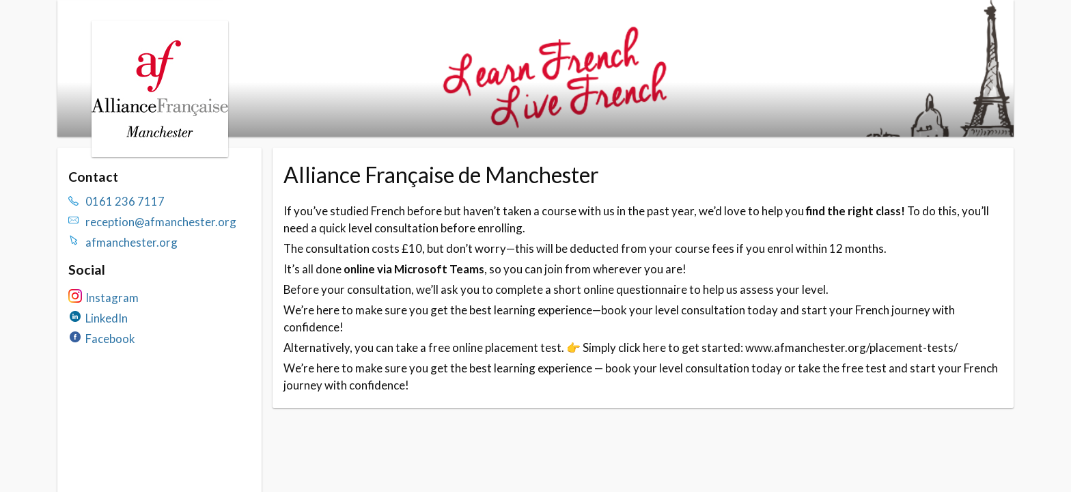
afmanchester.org (131, 242)
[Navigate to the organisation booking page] (160, 153)
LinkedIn (106, 318)
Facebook (110, 338)
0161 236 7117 (125, 201)
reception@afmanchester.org (160, 222)
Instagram (112, 297)
